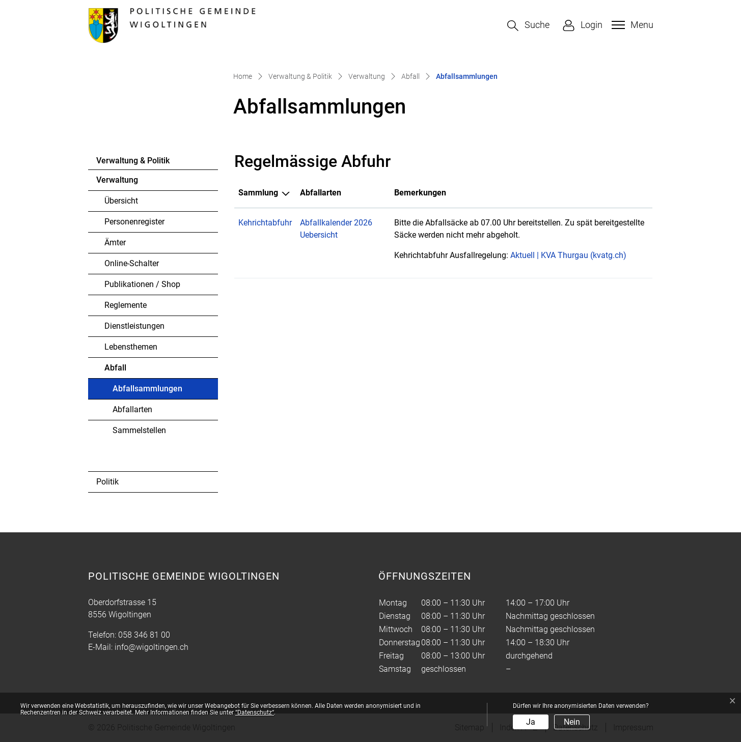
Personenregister (134, 221)
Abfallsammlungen (147, 391)
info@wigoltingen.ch (151, 647)
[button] (528, 26)
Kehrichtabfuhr (265, 222)
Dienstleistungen (134, 326)
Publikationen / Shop (142, 284)
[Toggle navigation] (631, 25)
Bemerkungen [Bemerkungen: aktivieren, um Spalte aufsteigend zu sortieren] (420, 192)
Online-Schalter (131, 263)
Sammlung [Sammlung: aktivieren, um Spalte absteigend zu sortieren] (258, 192)
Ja (530, 722)
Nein (572, 722)
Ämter (115, 242)
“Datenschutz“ (254, 712)
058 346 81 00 (144, 635)
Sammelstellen (139, 430)
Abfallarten (132, 409)
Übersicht (121, 201)
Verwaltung (117, 180)
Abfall (115, 368)
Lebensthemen (130, 347)
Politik (107, 482)
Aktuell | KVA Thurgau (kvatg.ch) (573, 255)
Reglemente (125, 305)
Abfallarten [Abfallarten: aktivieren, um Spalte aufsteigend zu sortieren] (320, 192)
